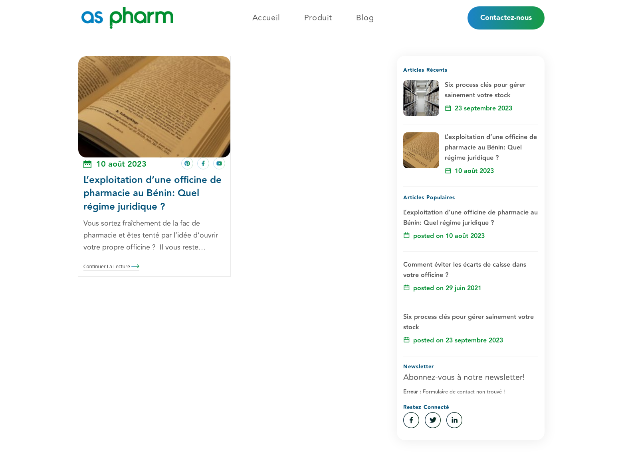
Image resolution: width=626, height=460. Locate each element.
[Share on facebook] (203, 163)
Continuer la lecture (111, 267)
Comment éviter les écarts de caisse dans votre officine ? (464, 270)
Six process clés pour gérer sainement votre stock (485, 90)
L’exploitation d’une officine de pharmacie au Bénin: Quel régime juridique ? (152, 193)
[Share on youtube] (219, 163)
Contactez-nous (506, 18)
